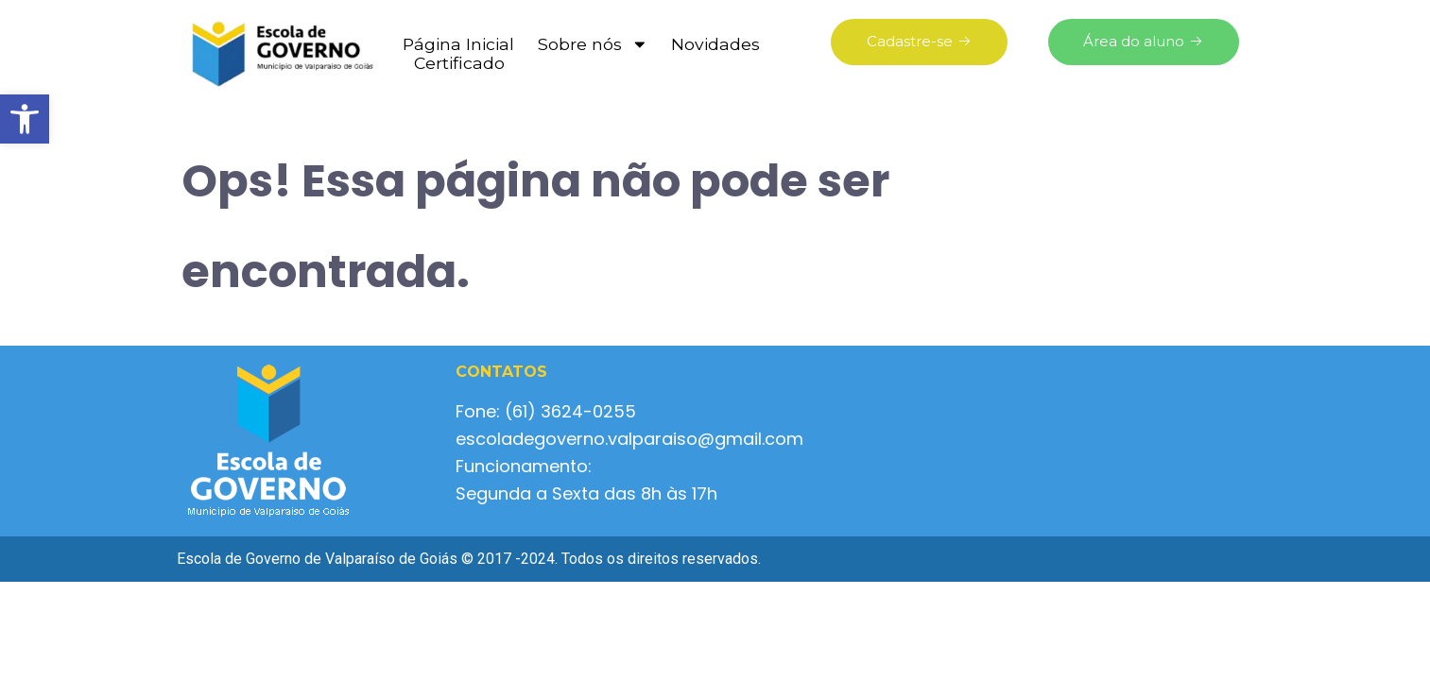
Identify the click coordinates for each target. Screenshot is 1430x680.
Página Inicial (458, 44)
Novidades (715, 44)
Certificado (459, 63)
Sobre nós (593, 44)
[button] (24, 119)
